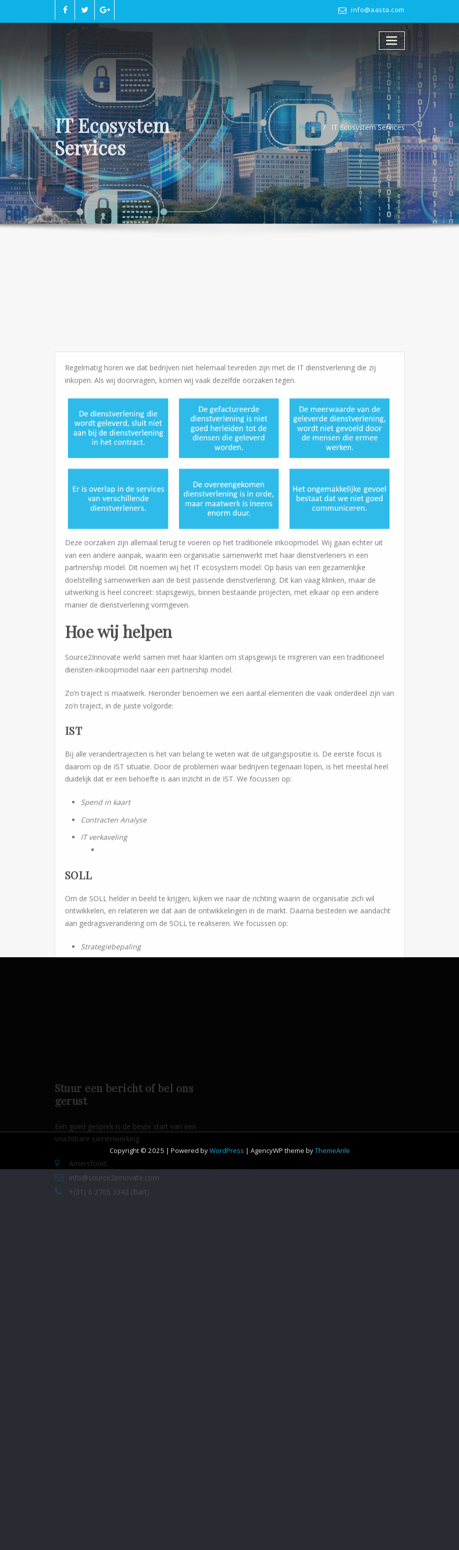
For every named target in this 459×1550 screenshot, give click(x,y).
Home (309, 134)
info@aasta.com (377, 9)
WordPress (226, 1150)
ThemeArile (332, 1150)
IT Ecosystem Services (368, 134)
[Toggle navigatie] (392, 40)
